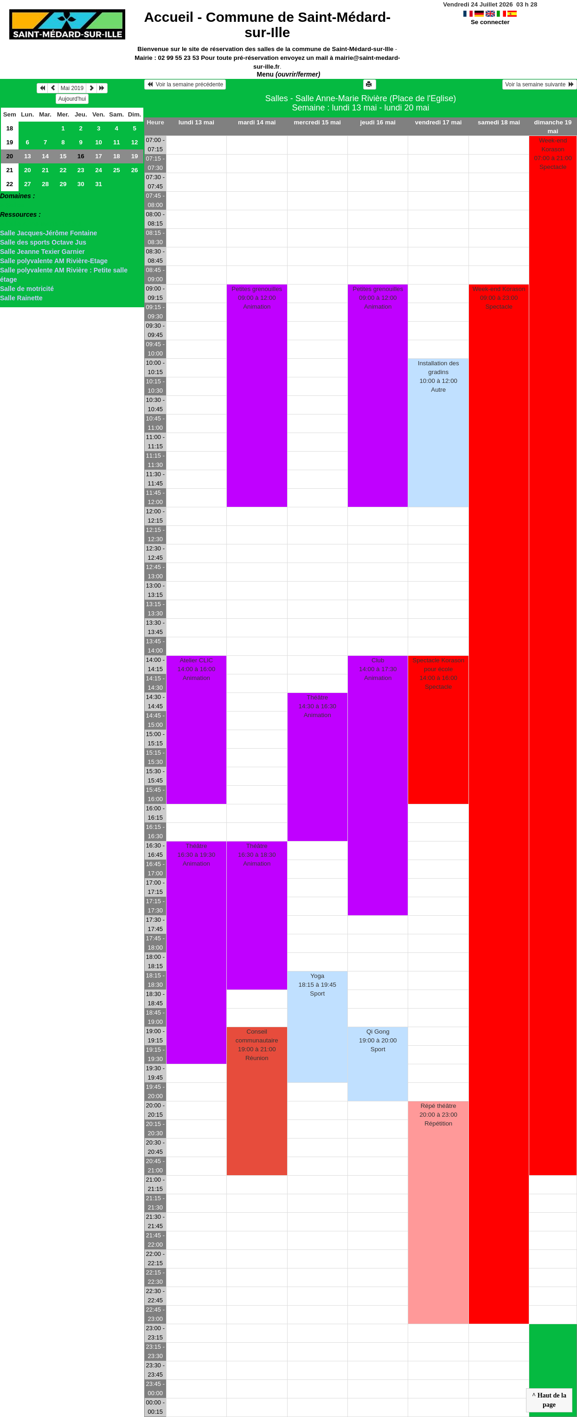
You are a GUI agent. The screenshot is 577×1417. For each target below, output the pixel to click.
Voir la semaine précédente (185, 84)
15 (63, 156)
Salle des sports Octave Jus (43, 242)
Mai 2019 (72, 88)
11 (116, 142)
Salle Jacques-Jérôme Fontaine (48, 233)
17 (98, 156)
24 (98, 170)
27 (27, 184)
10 (98, 142)
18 (9, 128)
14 (45, 156)
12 (134, 142)
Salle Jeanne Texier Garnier (42, 251)
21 (9, 170)
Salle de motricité (27, 288)
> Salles (12, 205)
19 (9, 142)
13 (27, 156)
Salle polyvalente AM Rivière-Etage (54, 261)
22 (63, 170)
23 (80, 170)
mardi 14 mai (257, 122)
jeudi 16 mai (378, 122)
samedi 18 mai (499, 122)
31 (98, 184)
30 (80, 184)
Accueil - (267, 24)
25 (116, 170)
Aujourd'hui (72, 99)
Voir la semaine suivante (539, 84)
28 (45, 184)
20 (9, 156)
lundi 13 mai (196, 122)
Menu (289, 74)
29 (63, 184)
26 (134, 170)
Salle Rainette (21, 298)
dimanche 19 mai (553, 127)
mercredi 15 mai (317, 122)
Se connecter (490, 22)
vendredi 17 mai (438, 122)
